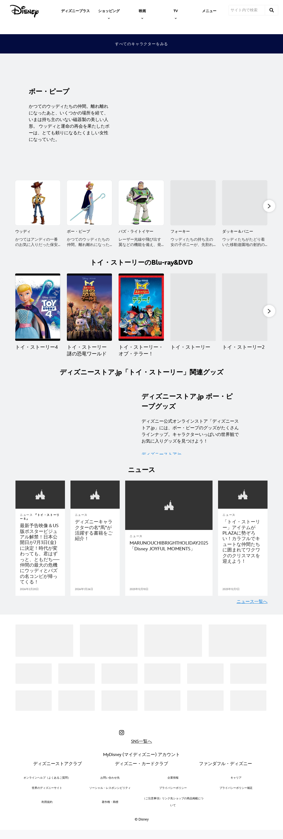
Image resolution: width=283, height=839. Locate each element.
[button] (269, 206)
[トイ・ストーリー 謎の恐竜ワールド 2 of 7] (89, 313)
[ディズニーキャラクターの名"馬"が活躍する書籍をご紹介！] (95, 537)
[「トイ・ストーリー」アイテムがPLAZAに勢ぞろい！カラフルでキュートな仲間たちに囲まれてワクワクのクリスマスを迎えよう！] (242, 548)
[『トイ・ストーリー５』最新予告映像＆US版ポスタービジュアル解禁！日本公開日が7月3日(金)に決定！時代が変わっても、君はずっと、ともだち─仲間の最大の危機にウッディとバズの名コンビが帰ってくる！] (40, 561)
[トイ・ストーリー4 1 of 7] (37, 313)
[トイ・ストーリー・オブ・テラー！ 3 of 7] (141, 313)
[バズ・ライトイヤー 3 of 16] (141, 202)
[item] (109, 10)
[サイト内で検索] (247, 10)
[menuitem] (75, 10)
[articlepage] (40, 502)
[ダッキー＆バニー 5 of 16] (244, 202)
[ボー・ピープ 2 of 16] (89, 202)
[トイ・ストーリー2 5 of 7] (244, 313)
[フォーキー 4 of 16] (193, 202)
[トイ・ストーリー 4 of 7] (193, 313)
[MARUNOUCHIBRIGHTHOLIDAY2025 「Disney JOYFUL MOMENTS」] (169, 553)
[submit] (271, 10)
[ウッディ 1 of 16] (37, 202)
